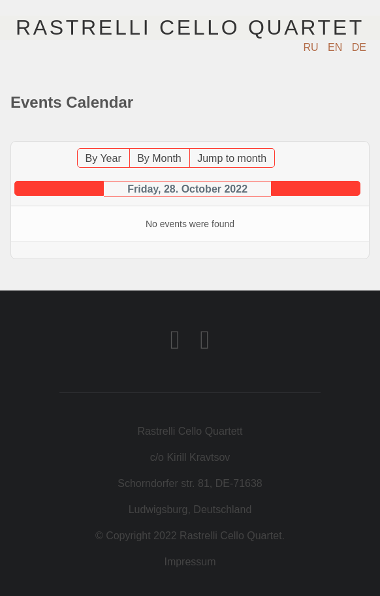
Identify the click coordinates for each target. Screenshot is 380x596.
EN (336, 47)
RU (313, 47)
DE (359, 47)
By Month (159, 158)
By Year (103, 158)
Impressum (189, 561)
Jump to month (231, 158)
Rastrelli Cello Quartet (190, 27)
